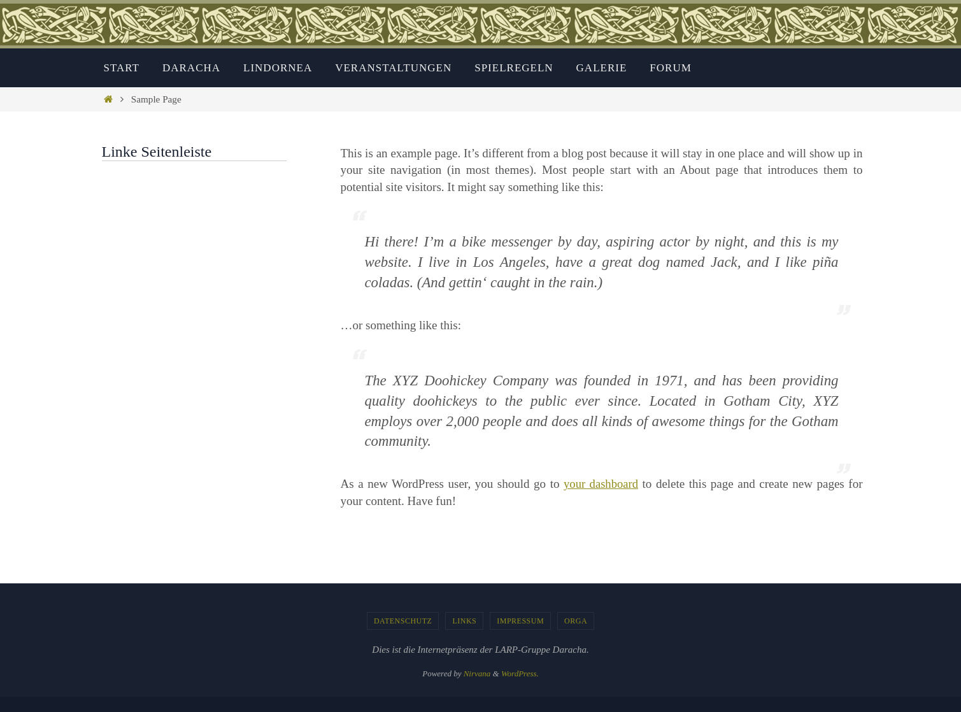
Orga (575, 620)
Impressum (520, 620)
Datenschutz (403, 620)
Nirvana (477, 673)
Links (464, 620)
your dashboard (601, 483)
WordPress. (520, 673)
